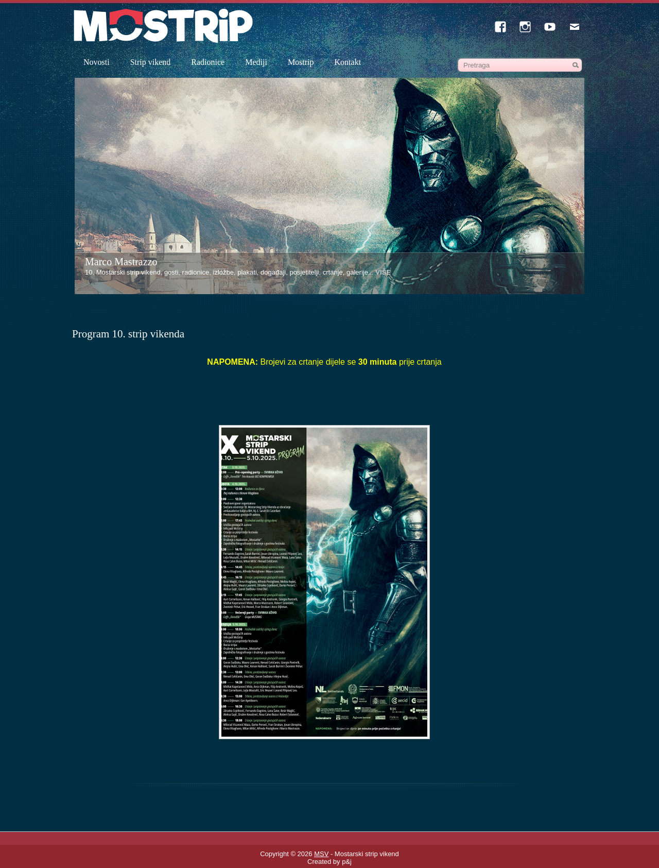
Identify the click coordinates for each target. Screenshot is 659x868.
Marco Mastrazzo (121, 261)
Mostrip (301, 62)
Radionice (207, 62)
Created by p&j (329, 861)
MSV (321, 854)
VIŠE (383, 272)
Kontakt (348, 62)
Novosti (96, 62)
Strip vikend (150, 62)
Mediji (256, 62)
